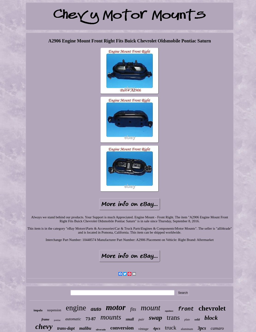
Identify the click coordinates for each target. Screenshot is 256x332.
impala (38, 310)
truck (170, 328)
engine (76, 308)
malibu (85, 328)
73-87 (91, 318)
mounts (110, 317)
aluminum (187, 329)
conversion (122, 328)
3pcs (202, 328)
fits (133, 309)
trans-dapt (66, 328)
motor (116, 307)
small (130, 319)
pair (141, 319)
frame (45, 319)
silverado (101, 329)
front (186, 309)
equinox (169, 310)
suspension (54, 310)
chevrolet (212, 308)
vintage (143, 329)
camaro (217, 328)
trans (173, 317)
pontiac (57, 320)
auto (96, 309)
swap (155, 317)
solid (197, 319)
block (211, 317)
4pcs (156, 328)
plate (187, 319)
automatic (73, 319)
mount (150, 307)
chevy (44, 326)
